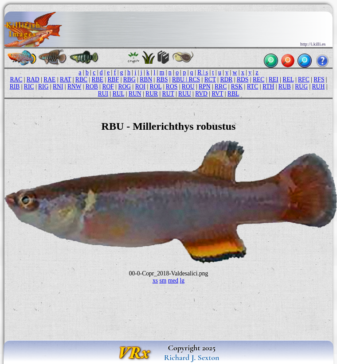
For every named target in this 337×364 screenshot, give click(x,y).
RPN (204, 86)
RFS (318, 79)
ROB (92, 86)
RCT (210, 79)
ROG (124, 86)
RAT (65, 79)
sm (162, 280)
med (173, 280)
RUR (151, 93)
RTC (253, 86)
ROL (156, 86)
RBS (162, 79)
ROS (171, 86)
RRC (221, 86)
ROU (188, 86)
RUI (103, 93)
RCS (194, 79)
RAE (49, 79)
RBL (233, 93)
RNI (58, 86)
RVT (217, 93)
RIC (29, 86)
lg (182, 280)
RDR (226, 79)
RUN (135, 93)
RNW (74, 86)
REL (288, 79)
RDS (242, 79)
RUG (301, 86)
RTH (268, 86)
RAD (33, 79)
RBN (146, 79)
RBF (113, 79)
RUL (119, 93)
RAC (16, 79)
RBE (97, 79)
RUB (284, 86)
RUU (184, 93)
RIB (15, 86)
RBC (81, 79)
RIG (43, 86)
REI (273, 79)
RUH (318, 86)
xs (155, 280)
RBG (129, 79)
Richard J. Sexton (191, 357)
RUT (168, 93)
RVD (201, 93)
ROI (140, 86)
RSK (237, 86)
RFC (304, 79)
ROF (108, 86)
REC (258, 79)
